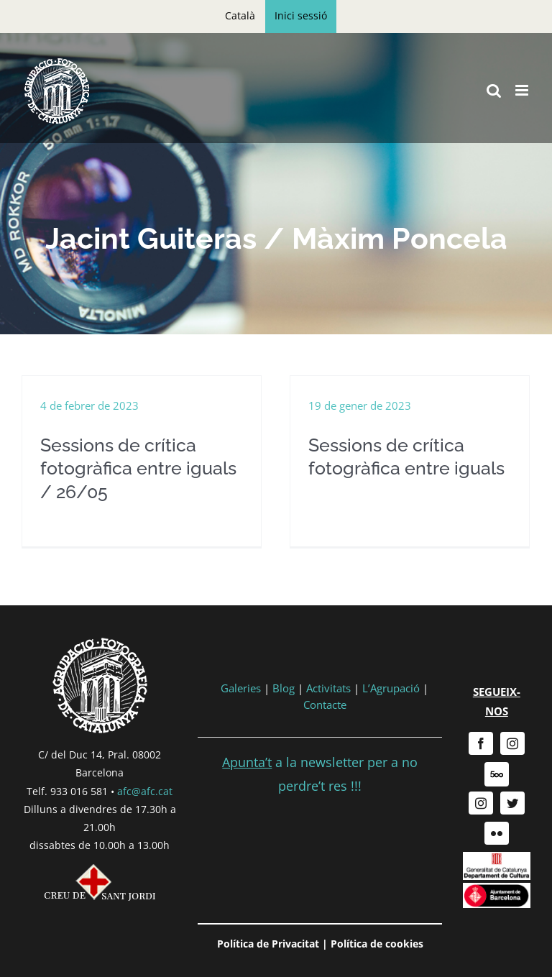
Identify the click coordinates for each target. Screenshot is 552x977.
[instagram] (512, 743)
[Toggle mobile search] (494, 90)
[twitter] (512, 803)
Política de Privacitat (268, 943)
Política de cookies (377, 943)
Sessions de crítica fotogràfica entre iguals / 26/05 (138, 468)
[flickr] (496, 833)
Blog (283, 688)
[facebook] (481, 743)
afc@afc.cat (144, 791)
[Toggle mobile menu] (522, 90)
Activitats (328, 688)
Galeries (241, 688)
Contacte (324, 704)
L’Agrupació (391, 688)
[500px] (496, 774)
